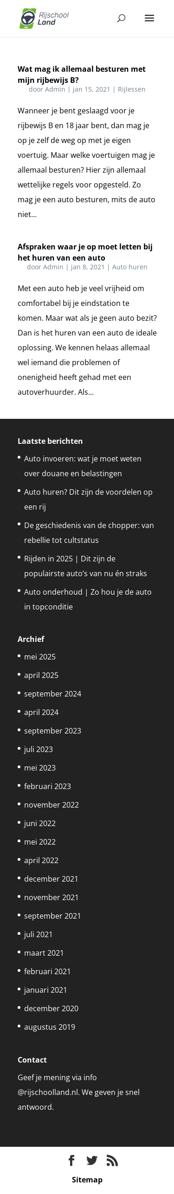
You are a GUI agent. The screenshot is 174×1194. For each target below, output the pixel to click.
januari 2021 (45, 990)
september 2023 (52, 731)
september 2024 (52, 694)
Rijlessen (132, 89)
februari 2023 (47, 786)
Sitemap (87, 1180)
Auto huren (130, 266)
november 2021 (51, 897)
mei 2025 (40, 657)
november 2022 (51, 805)
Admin (55, 89)
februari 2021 (47, 971)
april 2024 (41, 712)
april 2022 (41, 860)
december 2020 (51, 1008)
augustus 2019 (49, 1027)
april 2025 (41, 675)
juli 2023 (38, 749)
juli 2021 (38, 934)
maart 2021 (44, 953)
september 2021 (52, 916)
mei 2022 (40, 842)
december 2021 (51, 879)
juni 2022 (40, 823)
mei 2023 (40, 768)
